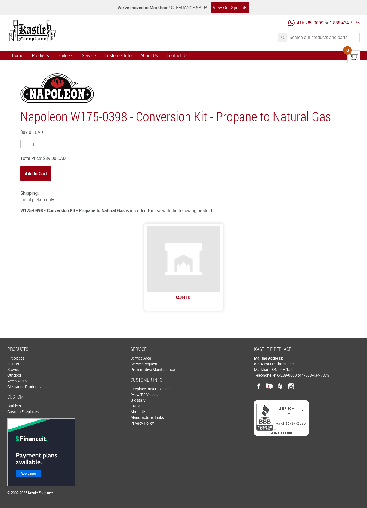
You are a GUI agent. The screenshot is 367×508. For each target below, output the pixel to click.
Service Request (144, 363)
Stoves (13, 369)
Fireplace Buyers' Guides (151, 388)
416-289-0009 (310, 23)
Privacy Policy (142, 423)
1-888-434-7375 (344, 23)
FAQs (135, 405)
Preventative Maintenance (153, 369)
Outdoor (14, 375)
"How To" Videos (144, 394)
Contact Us (176, 55)
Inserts (13, 363)
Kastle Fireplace (31, 30)
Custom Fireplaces (23, 411)
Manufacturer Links (147, 417)
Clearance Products (24, 386)
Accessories (17, 380)
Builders (65, 55)
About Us (149, 55)
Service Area (141, 358)
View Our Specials (230, 8)
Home (17, 55)
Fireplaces (15, 358)
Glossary (138, 400)
